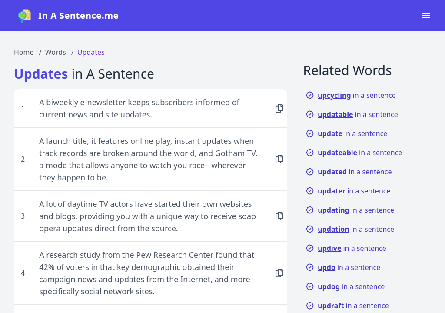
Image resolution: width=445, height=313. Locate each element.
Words (55, 52)
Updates (91, 52)
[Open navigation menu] (426, 15)
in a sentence (351, 95)
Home (24, 52)
